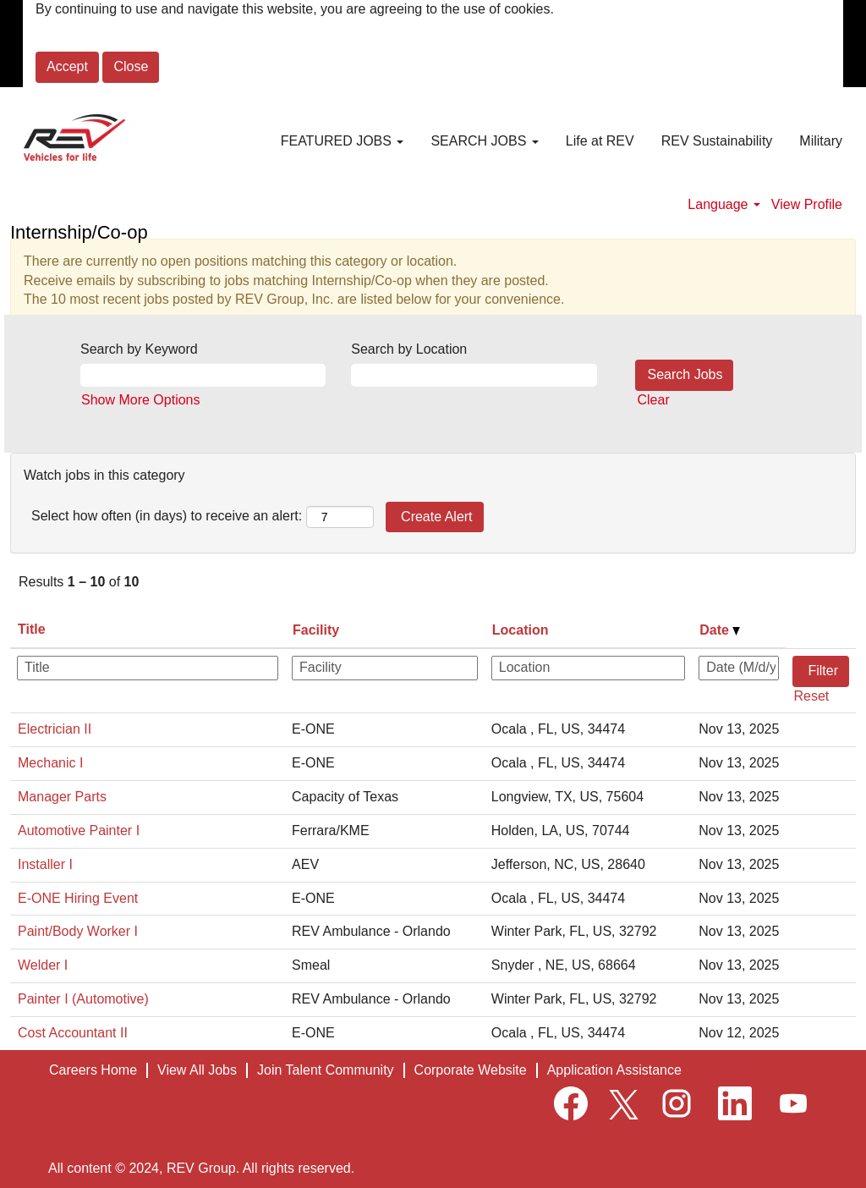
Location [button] (520, 630)
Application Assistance (614, 1070)
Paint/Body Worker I (78, 931)
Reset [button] (811, 696)
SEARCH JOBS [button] (484, 141)
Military (820, 141)
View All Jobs (197, 1070)
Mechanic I (50, 763)
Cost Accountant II (73, 1033)
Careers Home (93, 1070)
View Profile (806, 204)
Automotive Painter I (79, 830)
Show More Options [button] (140, 400)
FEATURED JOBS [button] (342, 141)
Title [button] (32, 629)
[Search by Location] (473, 375)
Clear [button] (654, 400)
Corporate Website (470, 1070)
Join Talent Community (325, 1070)
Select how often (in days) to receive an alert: (166, 516)
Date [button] (719, 630)
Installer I (45, 864)
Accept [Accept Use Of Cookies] (67, 66)
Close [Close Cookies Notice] (130, 66)
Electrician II (54, 729)
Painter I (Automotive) (83, 999)
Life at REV (600, 141)
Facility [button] (316, 630)
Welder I (43, 965)
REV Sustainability (717, 141)
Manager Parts (62, 796)
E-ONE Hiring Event (78, 898)
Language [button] (724, 204)
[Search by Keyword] (203, 375)
